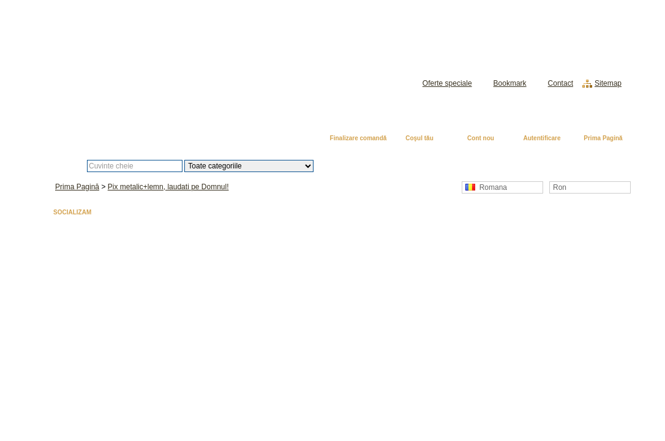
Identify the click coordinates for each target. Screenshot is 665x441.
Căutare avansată (377, 166)
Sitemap (608, 83)
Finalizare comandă (358, 138)
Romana (486, 187)
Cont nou (480, 138)
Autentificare (541, 138)
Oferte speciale (447, 83)
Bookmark (510, 83)
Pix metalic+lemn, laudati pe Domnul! (168, 187)
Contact (560, 83)
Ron (559, 187)
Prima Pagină (603, 138)
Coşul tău (419, 138)
